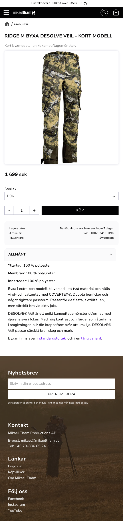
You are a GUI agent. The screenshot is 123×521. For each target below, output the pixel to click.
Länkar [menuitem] (17, 459)
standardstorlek (52, 338)
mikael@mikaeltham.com (42, 440)
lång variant (91, 338)
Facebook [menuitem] (16, 499)
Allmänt (17, 254)
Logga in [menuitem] (15, 466)
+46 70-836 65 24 (30, 446)
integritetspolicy (78, 402)
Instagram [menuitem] (16, 505)
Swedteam (106, 238)
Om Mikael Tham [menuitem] (22, 478)
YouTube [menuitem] (15, 511)
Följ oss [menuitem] (17, 491)
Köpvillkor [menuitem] (16, 472)
